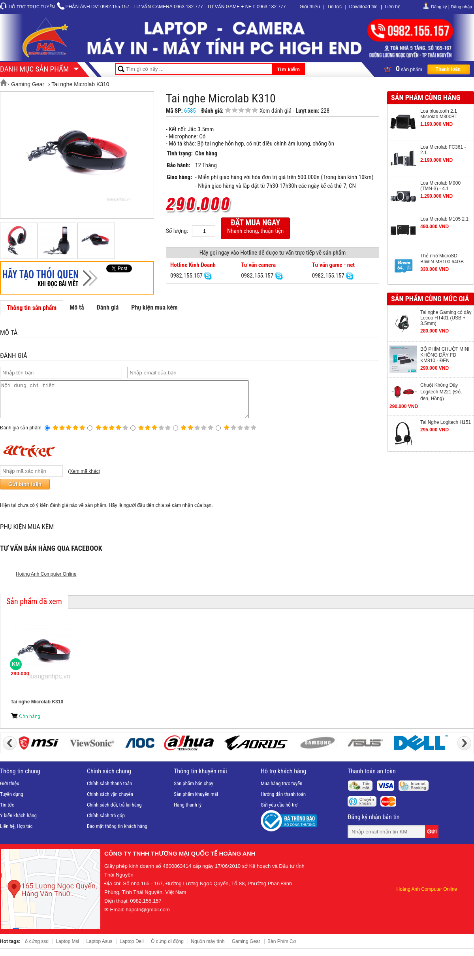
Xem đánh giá (276, 110)
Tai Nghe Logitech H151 (445, 422)
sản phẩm (427, 69)
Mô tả (77, 307)
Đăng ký (439, 6)
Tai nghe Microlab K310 (37, 709)
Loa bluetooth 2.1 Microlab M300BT (438, 113)
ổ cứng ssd (37, 948)
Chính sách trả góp (106, 823)
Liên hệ (393, 6)
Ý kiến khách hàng (18, 823)
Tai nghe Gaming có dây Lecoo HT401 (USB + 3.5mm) (445, 318)
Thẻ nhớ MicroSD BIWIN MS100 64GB (442, 259)
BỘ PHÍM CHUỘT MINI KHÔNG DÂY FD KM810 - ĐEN (444, 354)
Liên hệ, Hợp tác (16, 833)
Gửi (432, 838)
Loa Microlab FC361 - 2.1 (443, 149)
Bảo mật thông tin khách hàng (117, 833)
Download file (363, 6)
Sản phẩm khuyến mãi (196, 801)
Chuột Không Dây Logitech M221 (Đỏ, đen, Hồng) (441, 391)
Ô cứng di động (167, 948)
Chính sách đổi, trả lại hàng (114, 812)
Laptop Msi (67, 948)
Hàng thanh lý (187, 812)
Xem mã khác (84, 478)
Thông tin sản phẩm (31, 308)
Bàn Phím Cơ (281, 948)
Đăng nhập (461, 6)
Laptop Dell (132, 948)
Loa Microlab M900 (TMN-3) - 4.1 (440, 185)
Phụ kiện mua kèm (154, 307)
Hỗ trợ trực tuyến (32, 6)
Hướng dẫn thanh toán (283, 801)
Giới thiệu (309, 6)
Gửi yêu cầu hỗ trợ (279, 812)
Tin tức (334, 6)
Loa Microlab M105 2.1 (444, 219)
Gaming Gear (246, 948)
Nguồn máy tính (207, 948)
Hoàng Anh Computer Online (46, 581)
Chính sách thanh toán (109, 791)
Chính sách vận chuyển (110, 801)
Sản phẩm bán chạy (193, 791)
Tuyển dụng (11, 801)
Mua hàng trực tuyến (281, 791)
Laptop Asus (99, 948)
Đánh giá (107, 307)
